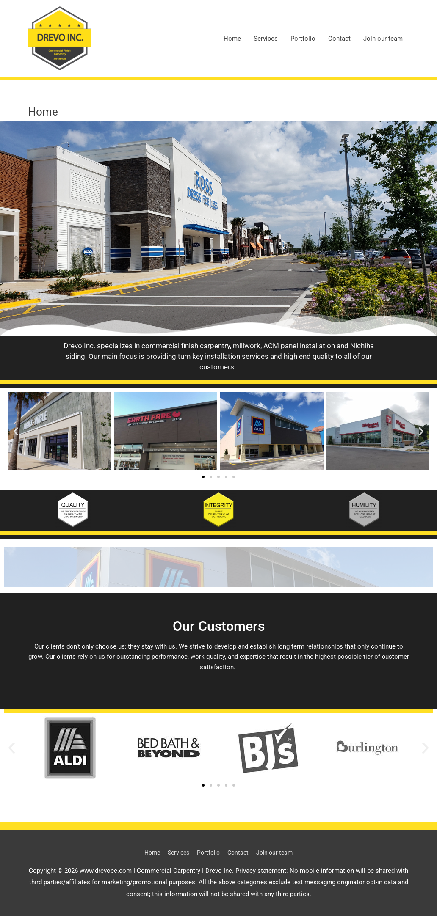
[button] (16, 431)
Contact (339, 38)
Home (232, 38)
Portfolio (302, 38)
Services (266, 38)
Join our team (383, 38)
